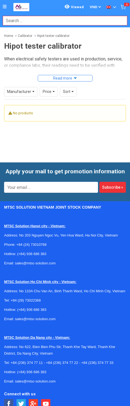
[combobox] (62, 20)
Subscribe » (112, 187)
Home (8, 36)
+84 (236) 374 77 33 (97, 363)
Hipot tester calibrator (53, 36)
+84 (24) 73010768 (31, 245)
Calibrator (25, 36)
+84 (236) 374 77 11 (27, 363)
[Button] (5, 7)
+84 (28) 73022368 (26, 300)
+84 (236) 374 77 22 (62, 363)
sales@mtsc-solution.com (35, 263)
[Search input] (62, 20)
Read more (62, 78)
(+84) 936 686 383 (32, 254)
